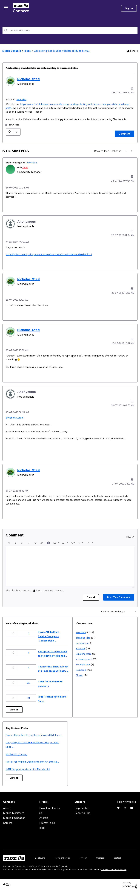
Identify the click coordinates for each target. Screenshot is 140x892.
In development (84, 659)
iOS (41, 813)
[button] (9, 131)
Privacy (83, 858)
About (6, 808)
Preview (130, 537)
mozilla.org (40, 858)
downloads (14, 125)
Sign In (129, 8)
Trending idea (83, 637)
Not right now (83, 664)
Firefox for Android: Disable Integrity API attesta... (32, 761)
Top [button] (8, 884)
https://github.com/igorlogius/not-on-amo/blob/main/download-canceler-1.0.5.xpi (49, 254)
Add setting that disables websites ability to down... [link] (62, 50)
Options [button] (131, 50)
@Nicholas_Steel (14, 417)
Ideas (27, 50)
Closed (79, 675)
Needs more (82, 643)
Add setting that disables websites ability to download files (42, 68)
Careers (7, 822)
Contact (117, 858)
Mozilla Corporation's (18, 866)
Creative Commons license (113, 869)
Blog (42, 827)
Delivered (81, 670)
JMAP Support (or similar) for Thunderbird (28, 769)
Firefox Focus (47, 822)
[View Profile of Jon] (25, 167)
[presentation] (9, 543)
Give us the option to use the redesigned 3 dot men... (34, 735)
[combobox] (70, 30)
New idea (21, 99)
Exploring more (83, 654)
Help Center (81, 808)
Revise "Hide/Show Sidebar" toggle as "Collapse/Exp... (48, 636)
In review (80, 648)
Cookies (100, 858)
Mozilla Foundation (14, 817)
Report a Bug (82, 813)
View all (14, 709)
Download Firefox (49, 808)
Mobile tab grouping (16, 754)
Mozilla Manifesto (13, 813)
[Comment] (124, 134)
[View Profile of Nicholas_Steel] (28, 79)
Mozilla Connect (21, 8)
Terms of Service (62, 858)
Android (44, 817)
